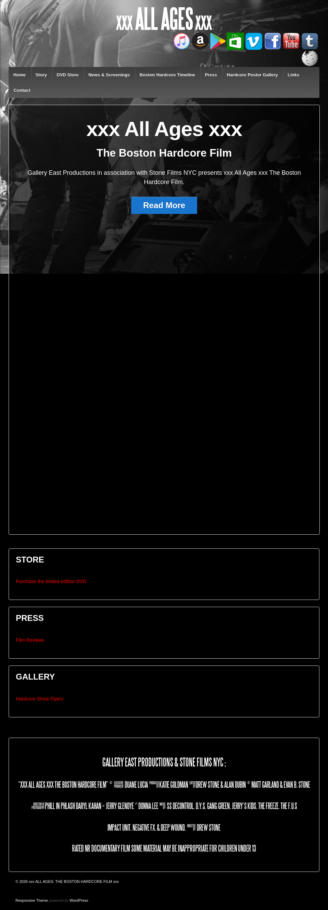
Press (211, 74)
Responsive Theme (31, 900)
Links (293, 74)
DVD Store (68, 74)
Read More (164, 205)
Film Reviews (30, 640)
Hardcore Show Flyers (40, 699)
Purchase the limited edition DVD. (52, 581)
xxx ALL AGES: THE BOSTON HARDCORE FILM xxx (73, 881)
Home (19, 74)
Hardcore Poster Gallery (252, 74)
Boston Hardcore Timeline (167, 74)
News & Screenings (109, 74)
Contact (22, 90)
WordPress (79, 900)
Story (41, 74)
